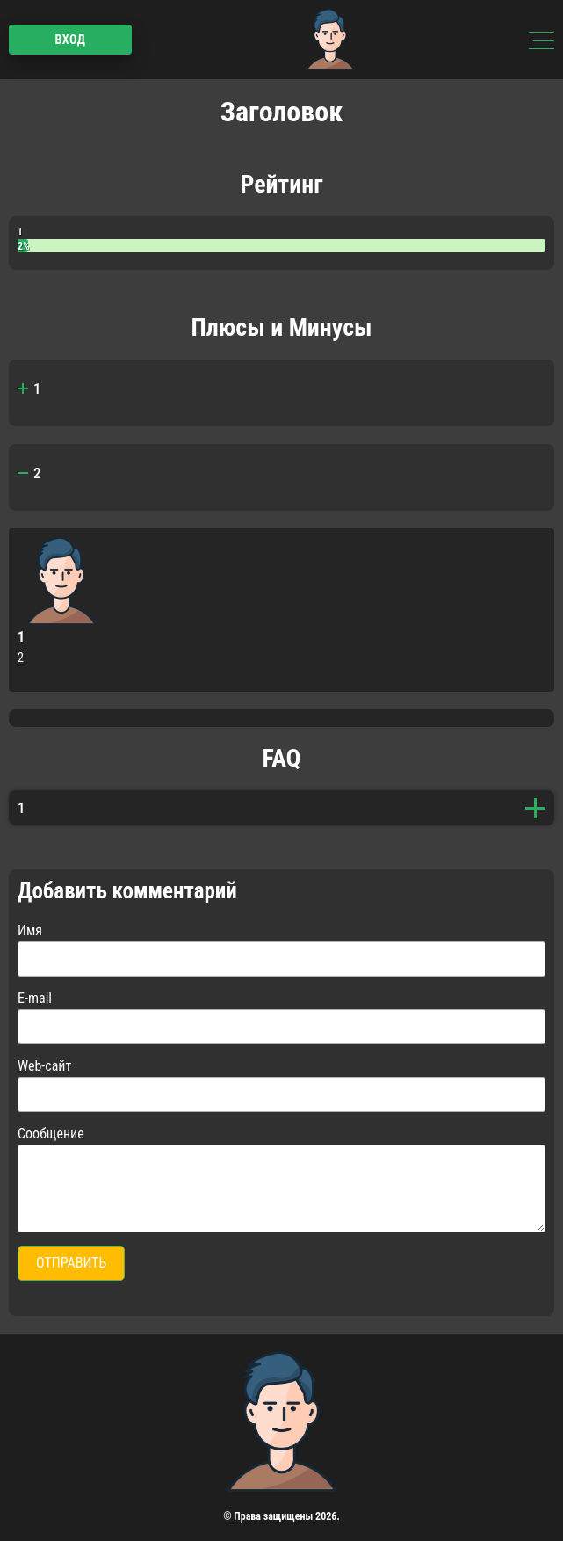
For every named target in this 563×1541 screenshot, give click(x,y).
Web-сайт (44, 1066)
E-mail (35, 998)
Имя (30, 930)
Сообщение (51, 1133)
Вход (69, 40)
